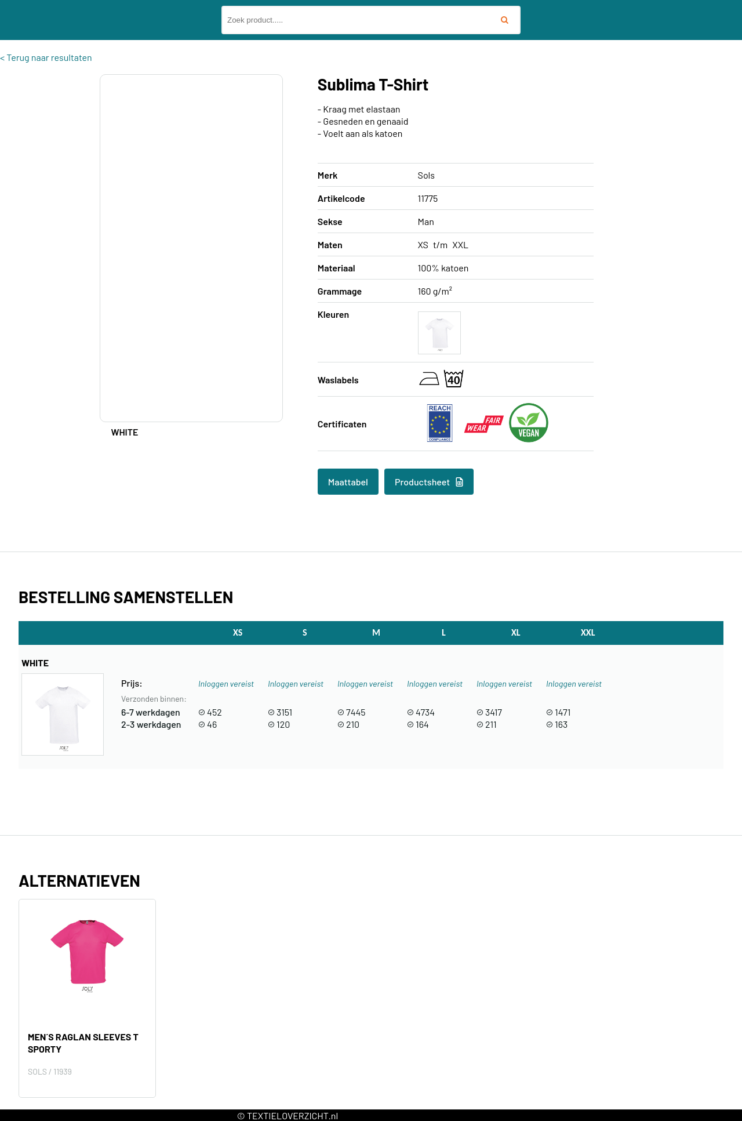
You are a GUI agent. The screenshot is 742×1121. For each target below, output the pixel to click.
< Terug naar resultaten (46, 57)
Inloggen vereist (226, 683)
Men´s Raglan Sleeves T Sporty (83, 1042)
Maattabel (348, 481)
